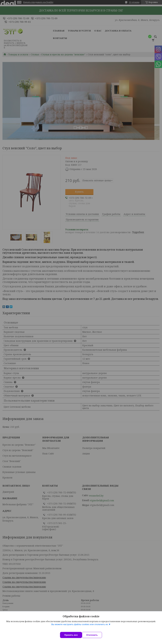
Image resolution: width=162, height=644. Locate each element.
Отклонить (95, 635)
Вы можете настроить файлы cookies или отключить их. (79, 627)
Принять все (71, 635)
